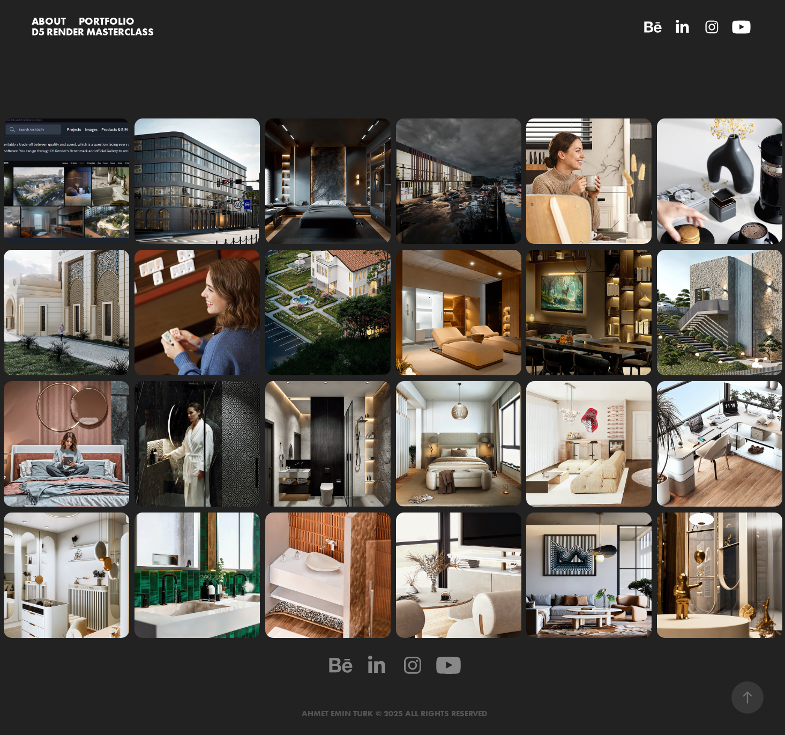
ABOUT (49, 20)
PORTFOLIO (106, 20)
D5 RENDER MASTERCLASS (93, 31)
